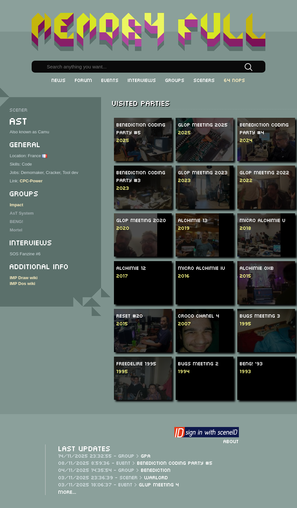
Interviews (142, 79)
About (231, 440)
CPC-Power (31, 180)
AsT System (22, 213)
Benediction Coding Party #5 (175, 462)
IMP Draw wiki (23, 277)
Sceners (204, 79)
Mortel (16, 230)
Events (110, 79)
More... (67, 491)
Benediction (156, 469)
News (59, 79)
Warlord (156, 477)
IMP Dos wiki (22, 283)
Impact (16, 204)
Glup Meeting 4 (159, 484)
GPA (146, 455)
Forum (83, 79)
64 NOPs (234, 79)
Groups (175, 79)
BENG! (16, 221)
